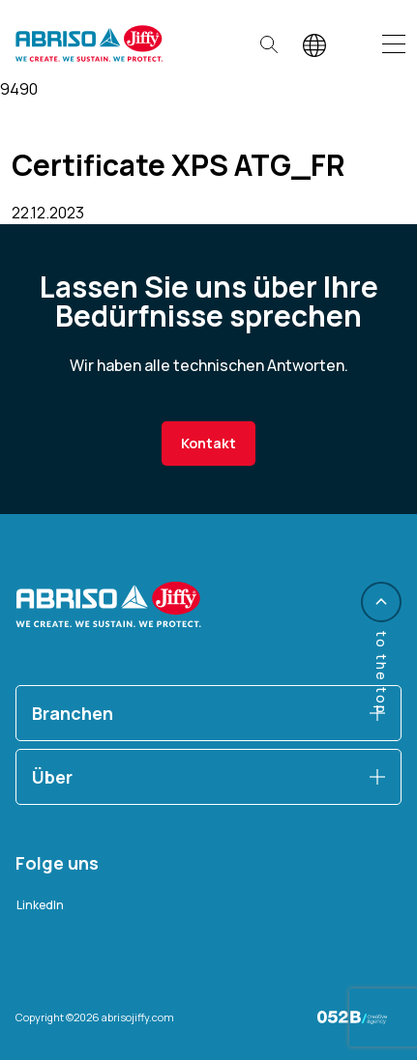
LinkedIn (40, 905)
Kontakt (208, 443)
